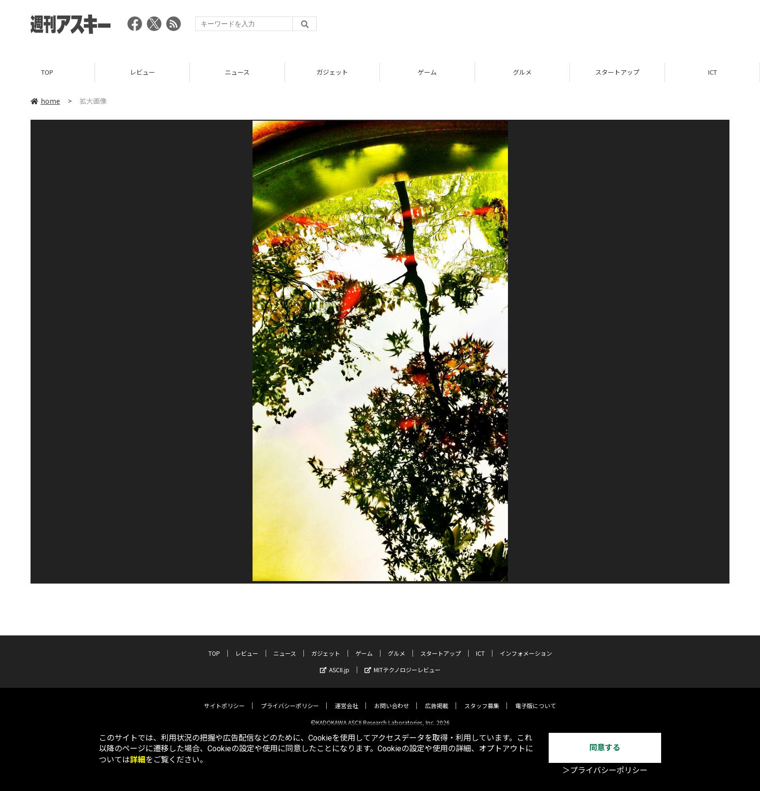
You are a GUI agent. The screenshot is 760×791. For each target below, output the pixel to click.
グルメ (522, 72)
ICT (712, 72)
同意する (604, 747)
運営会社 (346, 698)
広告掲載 (436, 698)
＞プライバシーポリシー (605, 770)
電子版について (535, 698)
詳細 (137, 759)
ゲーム (427, 72)
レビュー (142, 72)
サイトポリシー (224, 698)
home (45, 101)
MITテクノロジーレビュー (402, 662)
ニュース (237, 72)
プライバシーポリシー (290, 698)
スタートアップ (617, 72)
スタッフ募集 (481, 698)
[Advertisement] (553, 26)
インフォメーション (526, 645)
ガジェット (332, 72)
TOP (47, 72)
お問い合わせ (391, 698)
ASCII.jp (334, 662)
